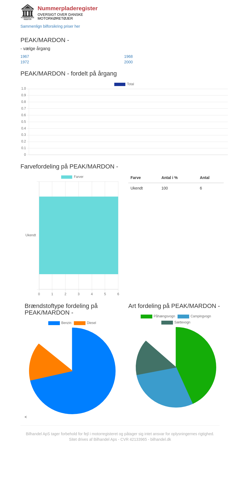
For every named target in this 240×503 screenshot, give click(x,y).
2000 (128, 62)
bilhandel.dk (160, 439)
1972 (24, 62)
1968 (128, 56)
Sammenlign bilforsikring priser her (50, 26)
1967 (24, 56)
